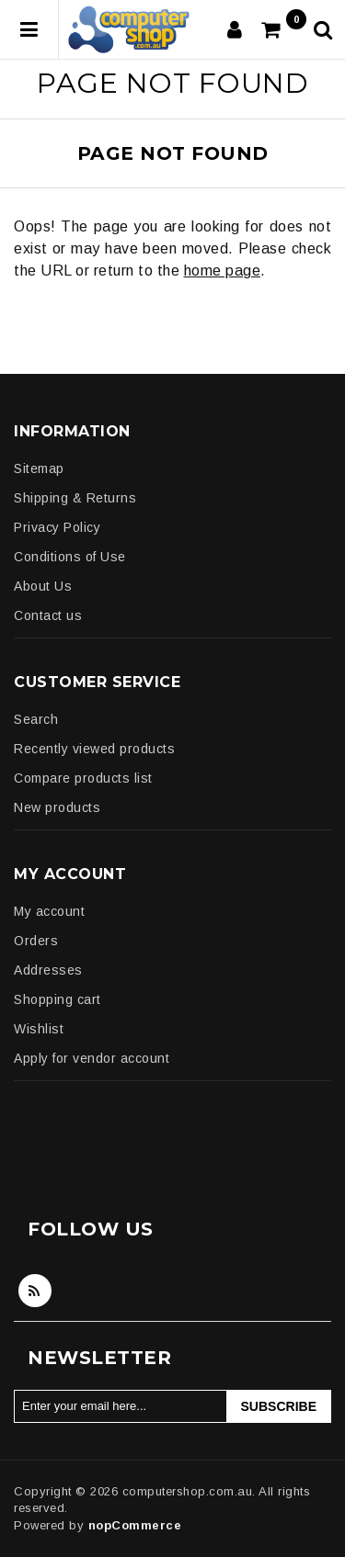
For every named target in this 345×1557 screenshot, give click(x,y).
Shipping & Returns (75, 498)
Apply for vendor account (91, 1058)
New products (57, 807)
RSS (35, 1290)
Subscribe (278, 1406)
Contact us (48, 615)
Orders (36, 940)
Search (36, 719)
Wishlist (38, 1028)
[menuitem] (172, 468)
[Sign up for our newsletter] (120, 1406)
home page (222, 270)
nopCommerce (135, 1525)
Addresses (48, 970)
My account (49, 911)
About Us (43, 586)
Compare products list (83, 778)
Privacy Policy (57, 527)
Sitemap (39, 468)
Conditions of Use (70, 556)
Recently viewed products (94, 748)
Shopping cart (57, 999)
